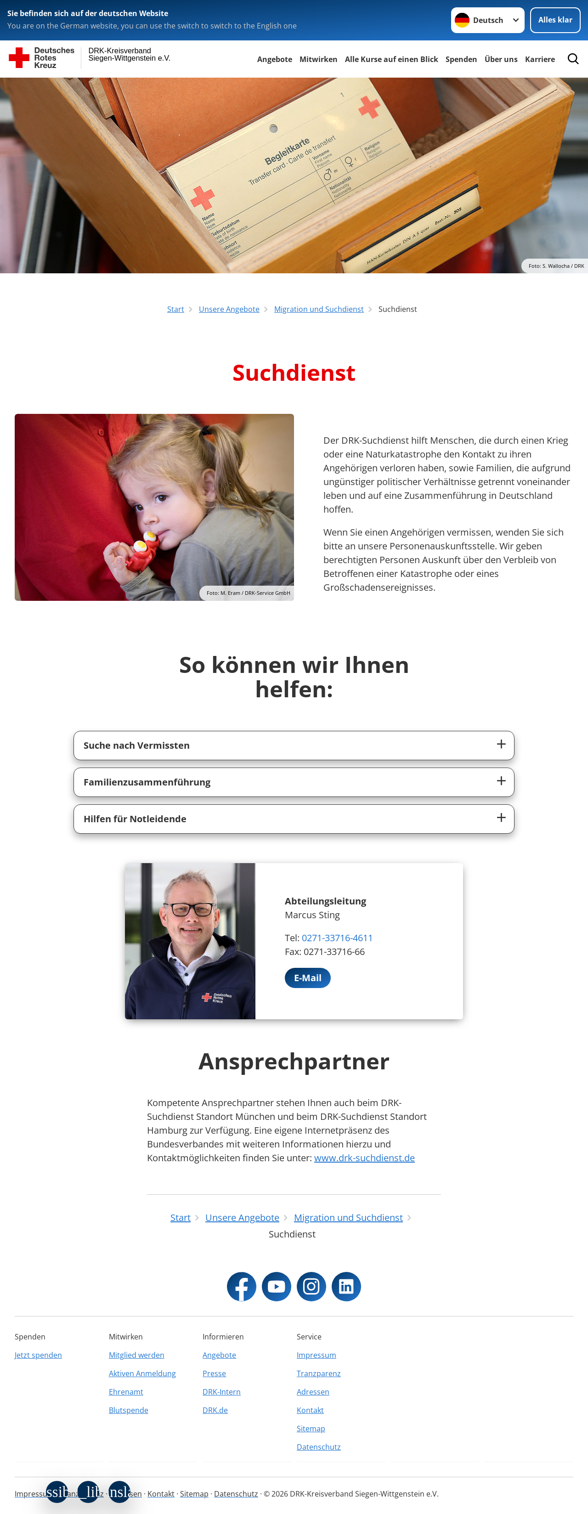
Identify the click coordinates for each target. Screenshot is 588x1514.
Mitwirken (319, 59)
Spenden (461, 59)
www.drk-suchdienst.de (364, 1158)
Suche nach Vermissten (137, 745)
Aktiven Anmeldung (142, 1373)
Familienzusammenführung (147, 782)
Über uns (501, 59)
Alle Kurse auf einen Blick (391, 59)
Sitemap (311, 1429)
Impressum (316, 1355)
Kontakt (310, 1410)
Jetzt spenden (38, 1355)
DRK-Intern (222, 1392)
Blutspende (128, 1410)
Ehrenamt (126, 1392)
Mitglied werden (136, 1355)
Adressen (313, 1392)
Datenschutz (319, 1447)
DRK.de (215, 1410)
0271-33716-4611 (337, 938)
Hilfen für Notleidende (135, 819)
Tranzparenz (319, 1373)
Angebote (274, 59)
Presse (214, 1373)
